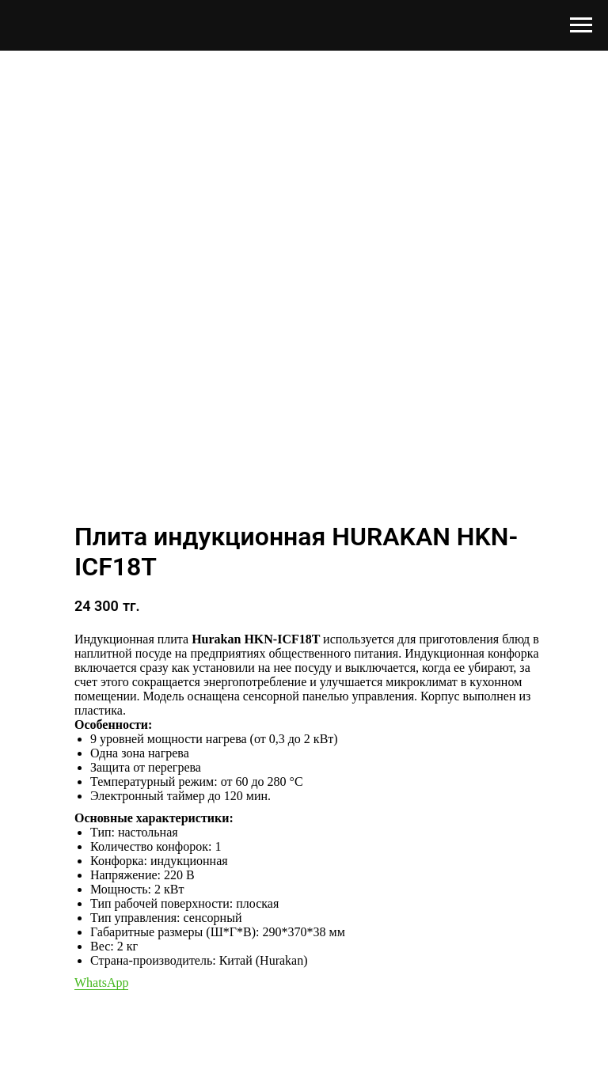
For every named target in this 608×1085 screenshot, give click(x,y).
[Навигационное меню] (581, 25)
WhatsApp (101, 982)
